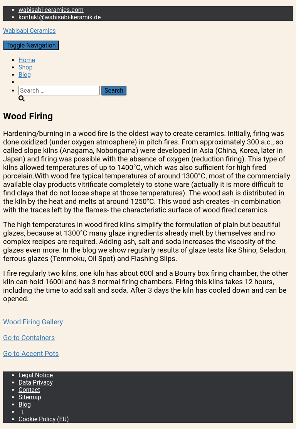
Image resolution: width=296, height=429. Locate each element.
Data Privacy (35, 382)
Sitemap (29, 397)
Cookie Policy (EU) (43, 419)
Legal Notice (35, 375)
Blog (24, 74)
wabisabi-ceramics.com (51, 10)
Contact (29, 389)
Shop (25, 67)
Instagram (23, 414)
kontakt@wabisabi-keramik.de (59, 17)
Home (26, 60)
